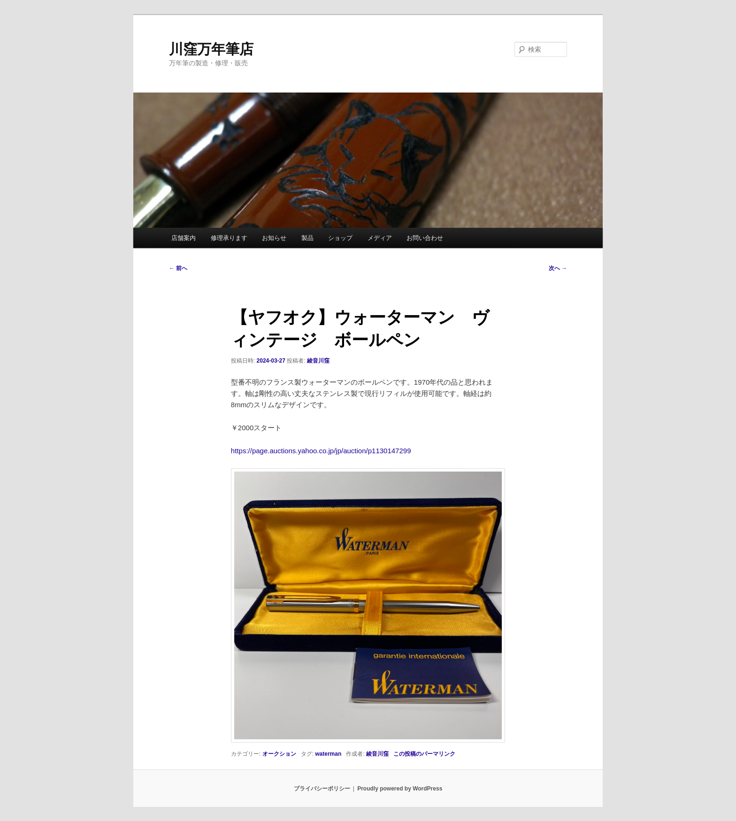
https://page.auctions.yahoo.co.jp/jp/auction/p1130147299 (321, 451)
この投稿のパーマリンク (424, 754)
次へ (558, 268)
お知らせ (274, 237)
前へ (178, 268)
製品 (307, 237)
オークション (279, 754)
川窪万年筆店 (211, 49)
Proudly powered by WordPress (399, 788)
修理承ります (229, 237)
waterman (328, 754)
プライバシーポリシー (322, 788)
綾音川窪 (318, 360)
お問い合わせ (424, 237)
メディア (380, 237)
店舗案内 (183, 237)
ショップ (340, 237)
